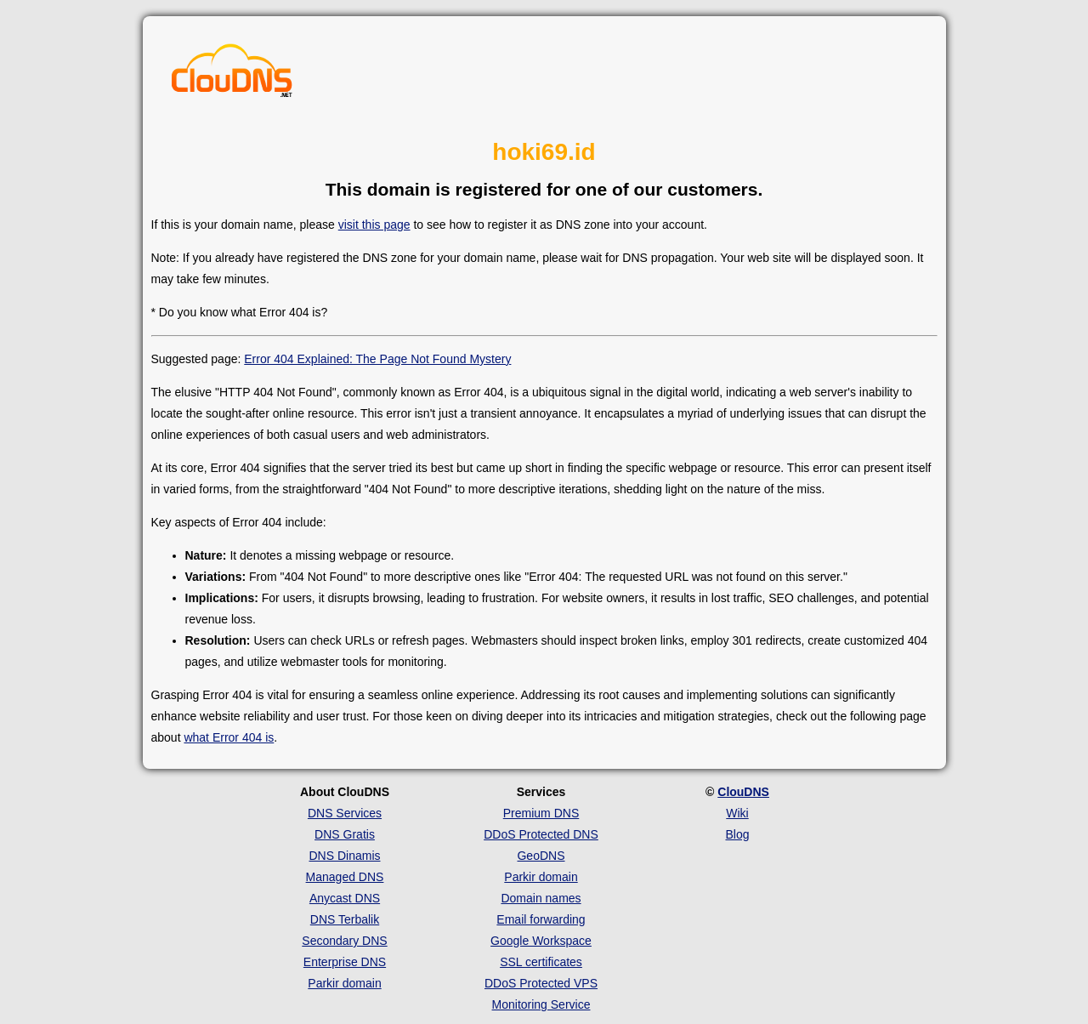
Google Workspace (541, 940)
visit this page (374, 224)
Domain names (541, 898)
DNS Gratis (344, 834)
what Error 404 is (229, 737)
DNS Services (345, 813)
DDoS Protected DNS (541, 834)
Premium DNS (541, 813)
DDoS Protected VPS (541, 983)
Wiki (737, 813)
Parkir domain (344, 983)
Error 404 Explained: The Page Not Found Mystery (377, 359)
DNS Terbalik (344, 919)
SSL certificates (541, 962)
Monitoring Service (541, 1004)
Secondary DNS (344, 940)
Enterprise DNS (344, 962)
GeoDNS (540, 855)
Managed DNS (345, 877)
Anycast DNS (344, 898)
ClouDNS (743, 792)
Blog (737, 834)
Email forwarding (540, 919)
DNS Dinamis (344, 855)
